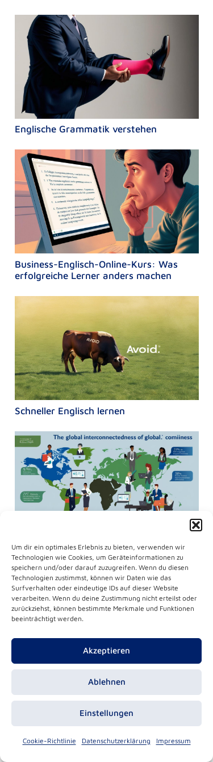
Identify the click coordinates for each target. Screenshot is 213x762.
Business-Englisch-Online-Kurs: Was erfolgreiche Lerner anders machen (96, 270)
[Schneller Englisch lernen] (107, 304)
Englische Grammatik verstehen (86, 129)
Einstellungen (106, 713)
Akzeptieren (106, 650)
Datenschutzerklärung (116, 740)
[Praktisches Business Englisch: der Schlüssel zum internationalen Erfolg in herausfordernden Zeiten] (107, 439)
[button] (196, 525)
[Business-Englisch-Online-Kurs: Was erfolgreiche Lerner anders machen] (107, 157)
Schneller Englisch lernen (70, 411)
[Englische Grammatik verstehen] (107, 22)
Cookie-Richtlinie (49, 740)
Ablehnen (107, 681)
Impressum (173, 740)
